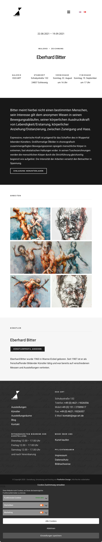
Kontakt (15, 424)
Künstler (15, 411)
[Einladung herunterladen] (28, 170)
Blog (13, 420)
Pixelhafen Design (64, 479)
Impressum (61, 455)
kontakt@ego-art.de (73, 416)
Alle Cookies (50, 521)
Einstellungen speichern (50, 535)
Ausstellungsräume (21, 416)
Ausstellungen (18, 407)
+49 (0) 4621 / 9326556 (76, 403)
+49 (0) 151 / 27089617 (73, 407)
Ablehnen (51, 528)
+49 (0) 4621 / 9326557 (72, 411)
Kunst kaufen (62, 440)
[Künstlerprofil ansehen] (26, 349)
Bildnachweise (63, 464)
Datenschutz (61, 460)
